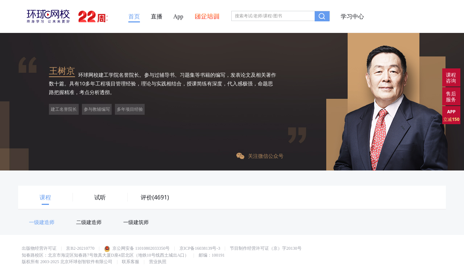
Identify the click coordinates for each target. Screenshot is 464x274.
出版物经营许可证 (39, 248)
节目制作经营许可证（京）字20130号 (266, 248)
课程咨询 (451, 77)
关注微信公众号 (259, 155)
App (178, 17)
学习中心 (352, 17)
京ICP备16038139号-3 (199, 248)
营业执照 (157, 261)
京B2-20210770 (80, 248)
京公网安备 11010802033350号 (137, 248)
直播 (156, 17)
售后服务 (451, 96)
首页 (134, 17)
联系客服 (130, 261)
